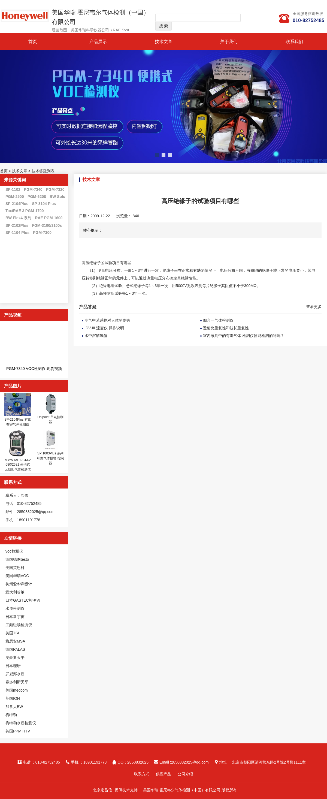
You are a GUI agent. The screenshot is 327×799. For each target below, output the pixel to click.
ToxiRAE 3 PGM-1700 (24, 211)
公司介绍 (185, 774)
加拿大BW (14, 706)
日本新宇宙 (15, 616)
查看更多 (314, 306)
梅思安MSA (15, 641)
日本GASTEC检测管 (22, 600)
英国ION (12, 698)
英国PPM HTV (17, 731)
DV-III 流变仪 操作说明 (104, 328)
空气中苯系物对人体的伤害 (107, 320)
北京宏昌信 (102, 790)
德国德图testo (17, 559)
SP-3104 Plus (44, 203)
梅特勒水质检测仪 (20, 723)
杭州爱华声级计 (18, 584)
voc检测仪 (14, 551)
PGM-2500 (14, 196)
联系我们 (294, 41)
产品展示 (98, 41)
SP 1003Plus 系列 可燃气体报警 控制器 (50, 458)
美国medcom (16, 690)
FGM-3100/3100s (47, 225)
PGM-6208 (37, 196)
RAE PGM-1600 (48, 218)
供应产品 (163, 774)
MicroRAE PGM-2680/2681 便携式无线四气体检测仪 (18, 464)
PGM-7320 (55, 189)
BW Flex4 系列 (18, 218)
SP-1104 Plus (17, 232)
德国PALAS (15, 649)
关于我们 (229, 41)
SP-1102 (12, 189)
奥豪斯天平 (15, 657)
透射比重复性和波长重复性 (226, 328)
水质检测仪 (15, 608)
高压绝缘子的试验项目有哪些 (106, 263)
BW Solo (57, 196)
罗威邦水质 (15, 674)
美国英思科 (15, 567)
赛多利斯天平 (16, 682)
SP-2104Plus (16, 203)
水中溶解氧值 (95, 335)
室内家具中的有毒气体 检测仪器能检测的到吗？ (243, 335)
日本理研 (13, 666)
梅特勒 (11, 715)
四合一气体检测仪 (218, 320)
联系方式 (141, 774)
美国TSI (12, 633)
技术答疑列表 (43, 171)
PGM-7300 (42, 232)
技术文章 (163, 41)
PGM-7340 (33, 189)
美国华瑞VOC (17, 576)
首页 (32, 41)
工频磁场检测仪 (18, 625)
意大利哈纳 (15, 592)
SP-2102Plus (16, 225)
